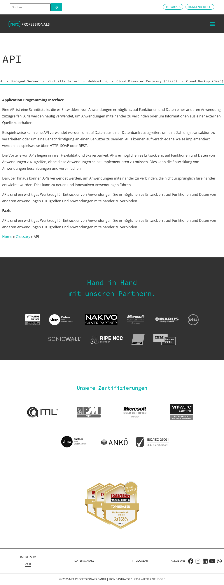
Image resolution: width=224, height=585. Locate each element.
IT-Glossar (140, 560)
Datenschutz (84, 560)
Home (7, 236)
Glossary (23, 236)
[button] (212, 24)
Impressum (28, 557)
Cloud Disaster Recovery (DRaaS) (146, 81)
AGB (28, 564)
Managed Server (25, 81)
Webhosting (98, 81)
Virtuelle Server (63, 81)
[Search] (56, 7)
